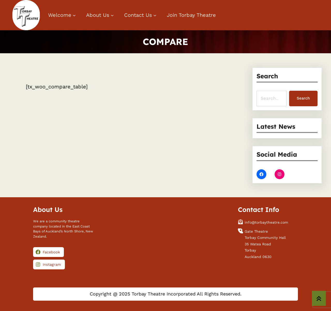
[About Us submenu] (112, 15)
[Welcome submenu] (74, 15)
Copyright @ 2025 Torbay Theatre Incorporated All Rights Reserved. (166, 294)
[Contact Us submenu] (154, 15)
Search (303, 98)
